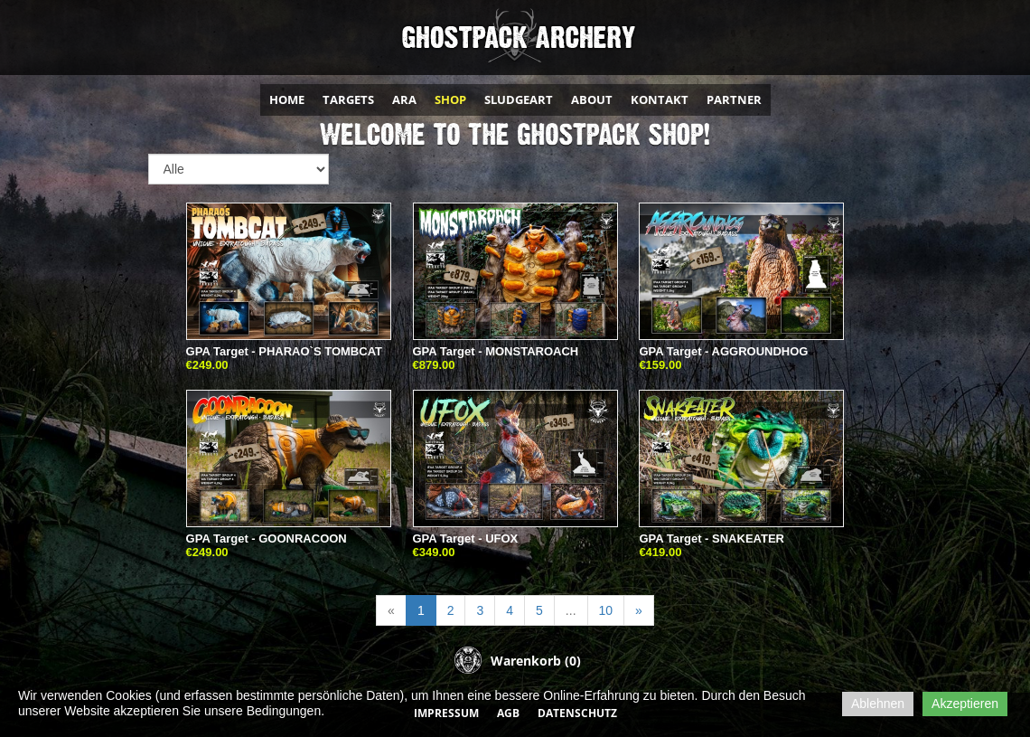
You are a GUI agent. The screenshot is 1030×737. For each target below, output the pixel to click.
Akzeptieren (965, 703)
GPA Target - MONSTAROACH (496, 351)
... (571, 610)
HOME (286, 99)
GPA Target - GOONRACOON (266, 538)
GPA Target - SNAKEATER (711, 538)
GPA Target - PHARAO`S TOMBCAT (284, 351)
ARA (404, 99)
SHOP (450, 99)
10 (606, 610)
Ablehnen (877, 703)
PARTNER (734, 99)
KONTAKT (659, 99)
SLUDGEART (518, 99)
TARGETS (348, 99)
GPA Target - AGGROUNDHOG (723, 351)
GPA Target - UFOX (466, 538)
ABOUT (592, 99)
